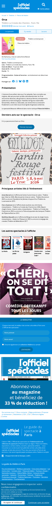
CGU (29, 414)
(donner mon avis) (19, 26)
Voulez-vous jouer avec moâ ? (38, 253)
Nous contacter (22, 412)
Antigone (26, 252)
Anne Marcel (6, 195)
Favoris (30, 26)
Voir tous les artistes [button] (9, 59)
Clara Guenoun (7, 205)
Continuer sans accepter (38, 502)
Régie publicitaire (35, 412)
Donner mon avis (26, 127)
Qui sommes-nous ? (8, 412)
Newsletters (17, 414)
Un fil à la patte (16, 252)
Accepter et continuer (12, 502)
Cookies (4, 416)
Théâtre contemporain (15, 63)
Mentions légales (38, 414)
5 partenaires (16, 494)
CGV (24, 414)
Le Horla (4, 251)
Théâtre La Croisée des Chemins (17, 65)
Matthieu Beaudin (8, 217)
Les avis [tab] (44, 31)
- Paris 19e (20, 23)
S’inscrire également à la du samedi (22, 345)
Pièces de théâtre (44, 108)
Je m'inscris (26, 350)
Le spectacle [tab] (9, 31)
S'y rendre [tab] (27, 31)
